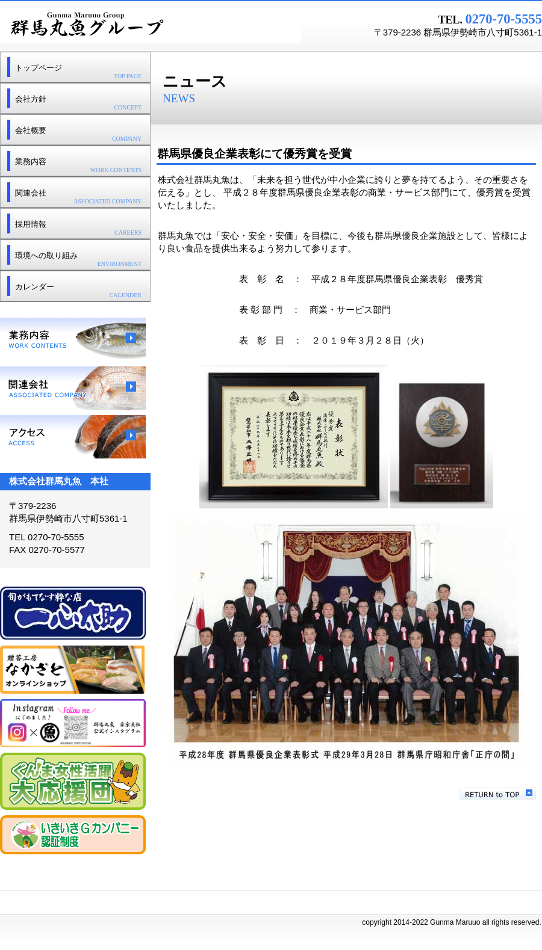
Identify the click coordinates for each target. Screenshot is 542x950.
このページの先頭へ (497, 793)
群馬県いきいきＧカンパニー (73, 834)
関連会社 (73, 388)
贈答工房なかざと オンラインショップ (73, 670)
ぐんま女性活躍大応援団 (73, 781)
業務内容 (73, 339)
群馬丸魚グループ (150, 25)
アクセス (73, 436)
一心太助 (73, 613)
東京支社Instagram (73, 723)
